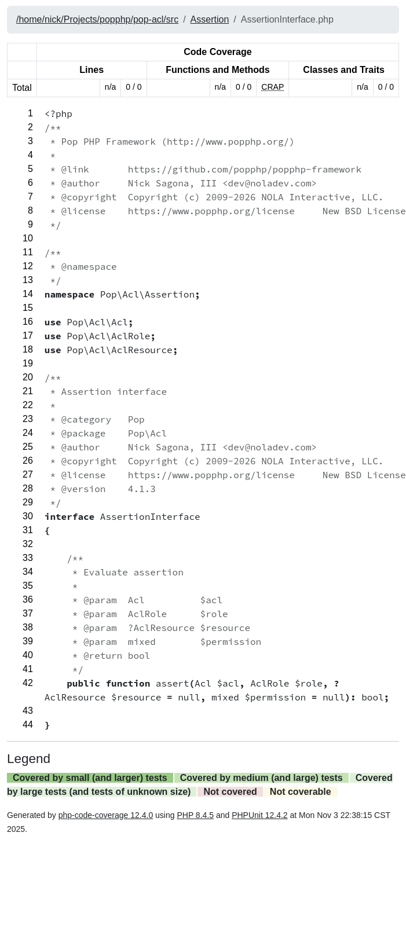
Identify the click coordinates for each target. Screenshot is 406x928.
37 (28, 613)
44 (28, 724)
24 (28, 433)
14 (28, 294)
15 (28, 308)
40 (28, 655)
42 (28, 683)
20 (28, 377)
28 (28, 488)
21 (28, 391)
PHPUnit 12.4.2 (260, 815)
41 (28, 669)
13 (28, 280)
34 (28, 572)
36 (28, 599)
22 (28, 405)
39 (28, 641)
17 (28, 335)
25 (28, 447)
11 (28, 252)
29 (28, 502)
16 (28, 322)
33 (28, 558)
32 (28, 544)
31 (28, 530)
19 (28, 363)
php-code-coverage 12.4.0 (105, 815)
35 (28, 585)
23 (28, 419)
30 (28, 516)
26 (28, 460)
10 (28, 238)
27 (28, 474)
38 (28, 627)
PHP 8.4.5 (195, 815)
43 (28, 711)
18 (28, 349)
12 (28, 266)
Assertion (210, 19)
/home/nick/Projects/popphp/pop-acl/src (97, 19)
